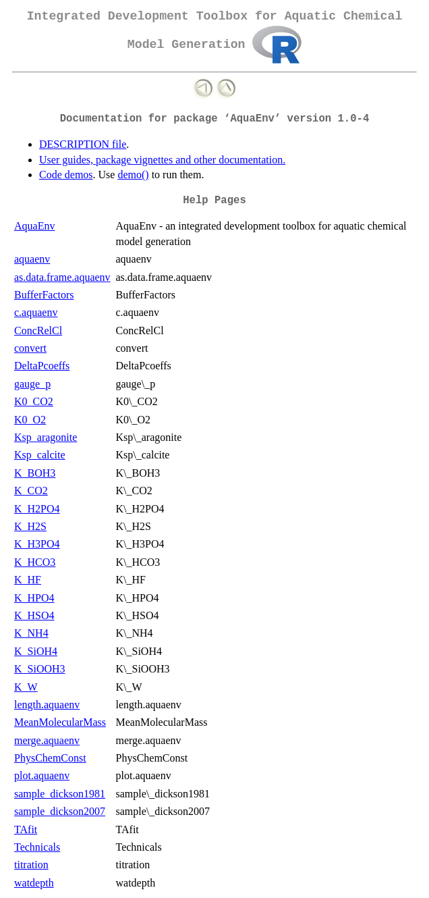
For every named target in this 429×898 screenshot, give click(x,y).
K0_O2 (30, 419)
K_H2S (30, 526)
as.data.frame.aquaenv (62, 277)
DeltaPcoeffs (41, 365)
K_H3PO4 (37, 544)
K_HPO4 (34, 598)
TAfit (25, 829)
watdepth (34, 883)
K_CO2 (31, 490)
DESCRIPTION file (82, 144)
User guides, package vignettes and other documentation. (162, 159)
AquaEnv (34, 226)
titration (31, 864)
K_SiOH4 (35, 651)
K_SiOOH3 (39, 669)
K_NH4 (31, 633)
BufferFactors (44, 294)
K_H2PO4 (37, 508)
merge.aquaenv (47, 740)
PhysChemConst (50, 758)
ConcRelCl (38, 330)
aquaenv (32, 259)
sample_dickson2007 (59, 811)
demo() (132, 174)
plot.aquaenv (41, 775)
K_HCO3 (34, 562)
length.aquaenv (47, 704)
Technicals (37, 847)
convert (30, 348)
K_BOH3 (34, 473)
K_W (26, 687)
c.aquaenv (35, 312)
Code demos (66, 174)
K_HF (27, 579)
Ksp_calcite (39, 454)
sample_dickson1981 (59, 793)
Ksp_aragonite (45, 437)
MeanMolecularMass (60, 722)
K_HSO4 (34, 615)
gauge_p (32, 384)
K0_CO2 (33, 401)
